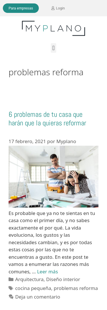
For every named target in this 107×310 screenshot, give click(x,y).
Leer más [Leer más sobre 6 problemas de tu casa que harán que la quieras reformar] (47, 271)
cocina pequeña (33, 288)
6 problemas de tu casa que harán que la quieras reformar (47, 118)
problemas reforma (76, 288)
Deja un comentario (37, 296)
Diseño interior (63, 279)
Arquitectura (29, 279)
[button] (53, 48)
